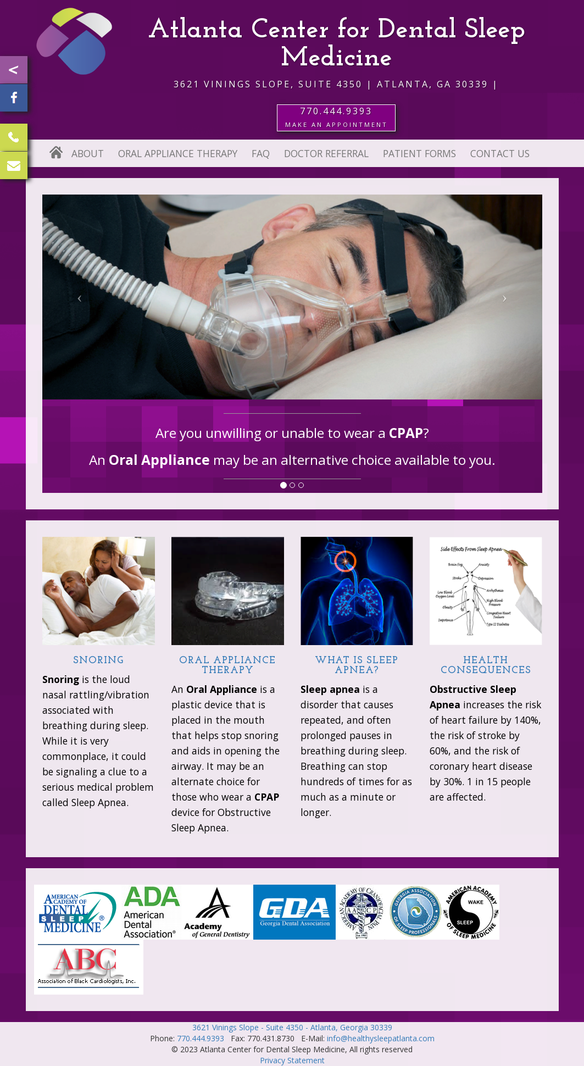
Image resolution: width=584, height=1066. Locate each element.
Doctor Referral (326, 153)
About (87, 153)
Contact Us (500, 153)
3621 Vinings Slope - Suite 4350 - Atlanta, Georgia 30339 (292, 1027)
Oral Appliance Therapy (177, 153)
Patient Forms (419, 153)
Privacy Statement (292, 1060)
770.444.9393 (200, 1038)
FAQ (261, 153)
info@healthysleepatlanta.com (381, 1038)
